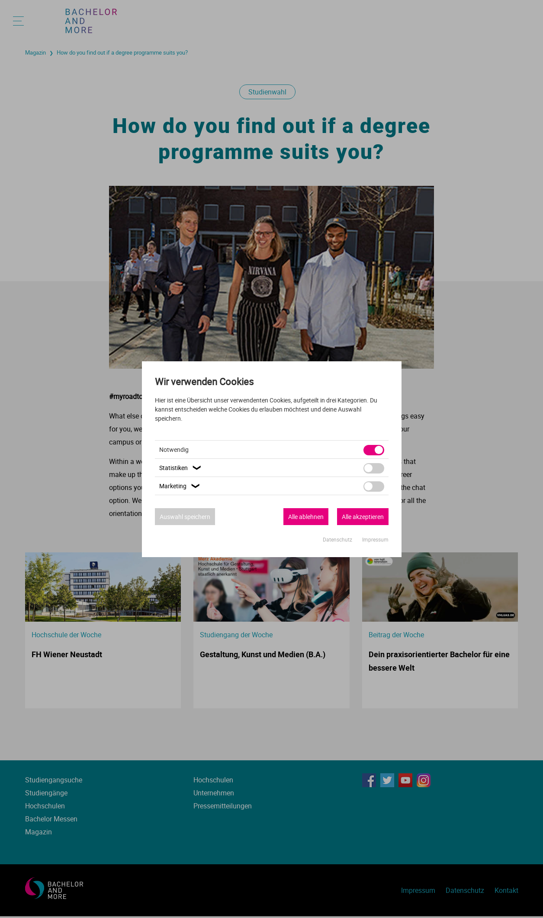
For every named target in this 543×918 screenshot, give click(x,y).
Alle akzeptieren (363, 517)
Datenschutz (338, 539)
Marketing (180, 486)
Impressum (375, 539)
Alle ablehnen (306, 517)
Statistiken (181, 468)
